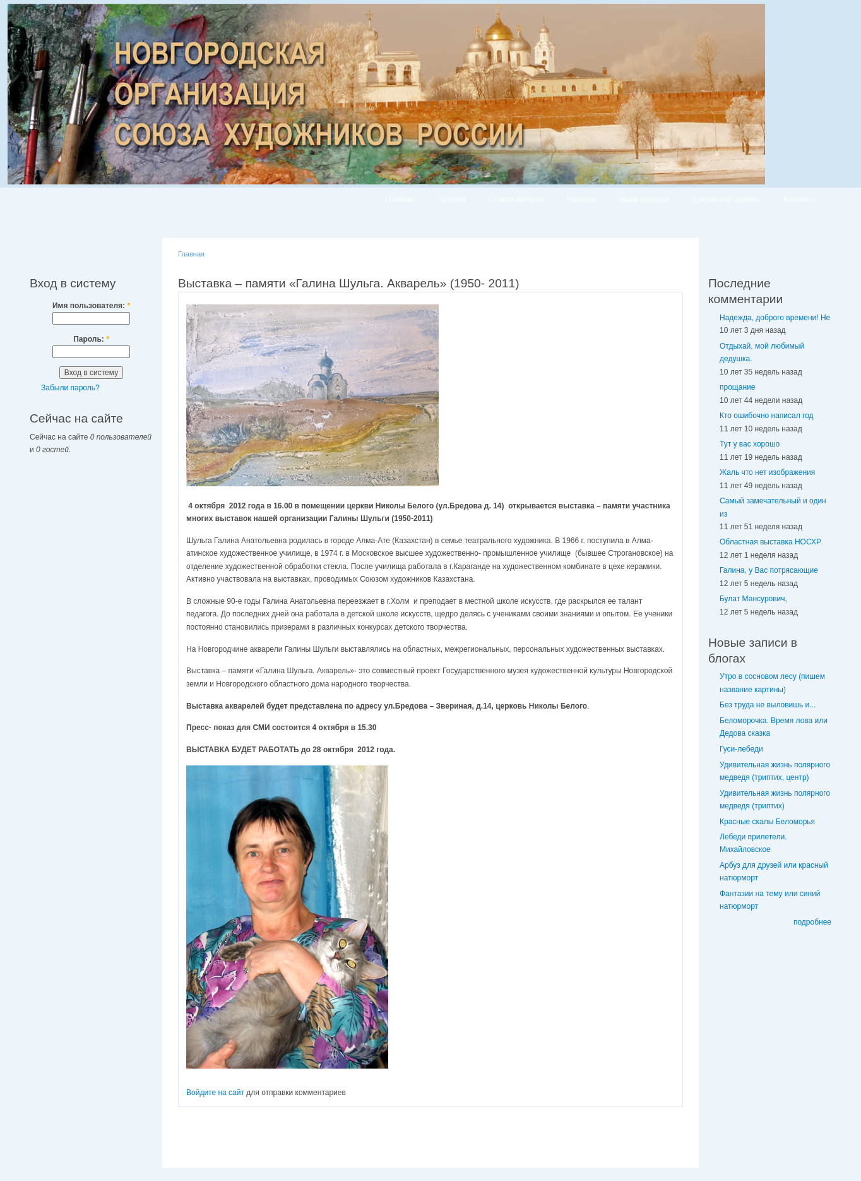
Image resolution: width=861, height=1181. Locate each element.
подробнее (812, 922)
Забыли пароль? (70, 387)
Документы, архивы (726, 199)
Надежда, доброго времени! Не (775, 317)
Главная (399, 199)
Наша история (644, 199)
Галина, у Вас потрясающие (769, 570)
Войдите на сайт (215, 1092)
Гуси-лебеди (741, 749)
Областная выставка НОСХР (770, 541)
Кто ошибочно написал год (767, 415)
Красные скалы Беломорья (767, 821)
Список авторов (516, 199)
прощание (737, 387)
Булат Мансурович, (753, 598)
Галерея (451, 199)
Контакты (799, 199)
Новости (581, 199)
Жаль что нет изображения (767, 472)
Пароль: (91, 339)
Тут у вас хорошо (750, 444)
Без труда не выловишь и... (768, 704)
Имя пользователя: (91, 305)
